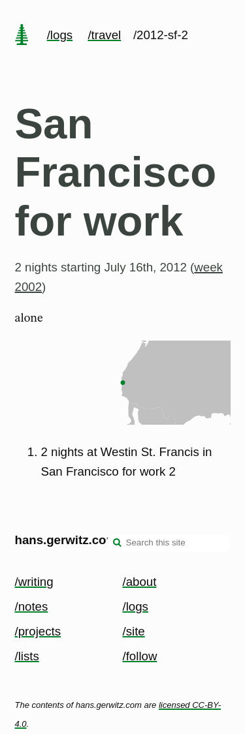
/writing (34, 582)
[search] (117, 544)
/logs (60, 35)
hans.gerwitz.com (66, 540)
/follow (140, 656)
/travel (104, 35)
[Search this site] (168, 542)
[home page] (21, 36)
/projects (38, 631)
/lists (27, 656)
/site (134, 631)
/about (140, 582)
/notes (31, 606)
